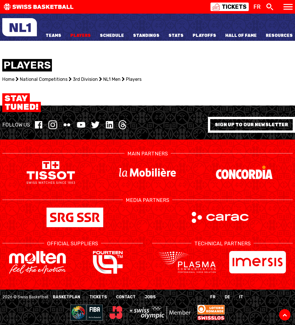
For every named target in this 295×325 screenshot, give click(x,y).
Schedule (112, 35)
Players (80, 35)
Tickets (98, 297)
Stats (176, 35)
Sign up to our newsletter (251, 124)
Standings (146, 35)
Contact (126, 297)
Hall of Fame (241, 35)
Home (8, 79)
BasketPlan (66, 297)
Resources (279, 35)
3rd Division (85, 79)
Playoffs (204, 35)
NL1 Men (112, 79)
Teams (53, 35)
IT (241, 297)
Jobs (150, 297)
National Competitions (44, 79)
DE (227, 297)
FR (213, 297)
